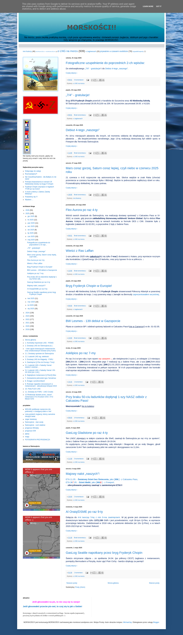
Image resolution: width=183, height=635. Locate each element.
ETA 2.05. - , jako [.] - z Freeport (90, 482)
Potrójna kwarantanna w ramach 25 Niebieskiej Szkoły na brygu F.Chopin (39, 183)
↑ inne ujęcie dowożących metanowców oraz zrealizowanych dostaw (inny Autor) (40, 350)
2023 (28, 316)
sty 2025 (31, 309)
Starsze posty (154, 583)
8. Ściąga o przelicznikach (35, 381)
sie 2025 (31, 230)
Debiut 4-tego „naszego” (83, 130)
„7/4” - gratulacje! (77, 95)
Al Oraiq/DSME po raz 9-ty (84, 511)
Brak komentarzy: (80, 115)
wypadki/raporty (138, 51)
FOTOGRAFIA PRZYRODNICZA (37, 440)
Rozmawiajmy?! (31, 174)
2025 (28, 213)
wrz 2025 (31, 226)
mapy (27, 437)
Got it (158, 6)
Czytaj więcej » (71, 73)
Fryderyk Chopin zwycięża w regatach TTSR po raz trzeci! (39, 188)
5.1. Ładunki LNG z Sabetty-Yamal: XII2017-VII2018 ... (38, 366)
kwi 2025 (31, 298)
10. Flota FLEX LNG (32, 389)
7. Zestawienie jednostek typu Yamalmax (40, 378)
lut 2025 (31, 305)
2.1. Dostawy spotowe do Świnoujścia (39, 354)
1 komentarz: (78, 382)
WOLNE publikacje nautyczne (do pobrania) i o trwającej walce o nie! (38, 410)
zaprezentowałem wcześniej (146, 294)
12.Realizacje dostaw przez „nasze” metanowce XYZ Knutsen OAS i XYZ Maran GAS (39, 397)
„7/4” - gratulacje (92, 68)
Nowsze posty (71, 583)
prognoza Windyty (32, 428)
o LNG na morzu (68, 51)
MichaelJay (127, 622)
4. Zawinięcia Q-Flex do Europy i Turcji (39, 362)
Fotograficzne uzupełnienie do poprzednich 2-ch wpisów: (105, 63)
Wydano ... (29, 200)
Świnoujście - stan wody (34, 422)
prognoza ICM (30, 431)
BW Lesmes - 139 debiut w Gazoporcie (93, 321)
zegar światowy (31, 419)
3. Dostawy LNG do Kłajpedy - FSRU (39, 359)
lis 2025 (31, 220)
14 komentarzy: (79, 418)
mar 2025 (31, 302)
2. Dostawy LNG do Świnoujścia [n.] (38, 346)
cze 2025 (31, 236)
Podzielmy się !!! (31, 197)
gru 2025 (31, 216)
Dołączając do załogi (33, 171)
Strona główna (113, 583)
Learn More (148, 6)
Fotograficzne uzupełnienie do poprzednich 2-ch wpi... (38, 244)
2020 (28, 326)
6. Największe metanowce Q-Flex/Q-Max (40, 375)
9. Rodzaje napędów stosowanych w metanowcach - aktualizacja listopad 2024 (41, 385)
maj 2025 (31, 240)
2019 (28, 329)
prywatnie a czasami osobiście (114, 51)
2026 (28, 210)
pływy (27, 434)
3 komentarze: (79, 80)
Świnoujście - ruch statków (35, 425)
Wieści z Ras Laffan (80, 250)
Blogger (156, 622)
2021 (28, 323)
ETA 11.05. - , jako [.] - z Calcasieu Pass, (102, 479)
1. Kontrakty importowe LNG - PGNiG (39, 343)
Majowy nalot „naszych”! (83, 474)
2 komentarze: (79, 496)
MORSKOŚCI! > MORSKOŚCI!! (45, 51)
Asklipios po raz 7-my (81, 353)
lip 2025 (31, 233)
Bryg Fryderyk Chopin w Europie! (89, 286)
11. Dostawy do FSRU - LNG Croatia (39, 392)
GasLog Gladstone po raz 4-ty (87, 433)
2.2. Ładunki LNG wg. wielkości (37, 357)
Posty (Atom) (80, 587)
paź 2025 (31, 223)
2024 (28, 313)
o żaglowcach (91, 51)
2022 (28, 319)
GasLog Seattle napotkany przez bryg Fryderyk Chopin (104, 552)
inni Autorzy (27, 51)
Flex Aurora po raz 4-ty (82, 210)
